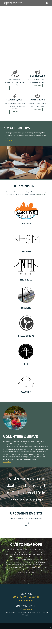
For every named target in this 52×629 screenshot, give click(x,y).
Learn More (8, 140)
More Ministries (40, 194)
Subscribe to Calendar (26, 532)
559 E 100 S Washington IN (26, 597)
